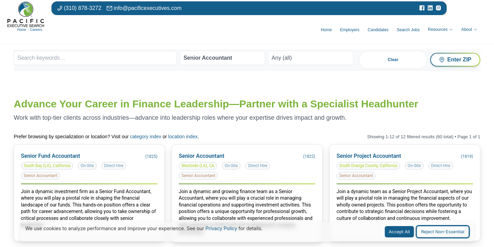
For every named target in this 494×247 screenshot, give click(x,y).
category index (145, 136)
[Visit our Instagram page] (438, 8)
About (469, 29)
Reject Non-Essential (442, 231)
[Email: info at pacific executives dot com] (144, 8)
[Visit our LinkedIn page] (430, 8)
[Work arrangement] (310, 58)
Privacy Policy (221, 228)
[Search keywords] (95, 58)
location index (183, 136)
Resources (440, 29)
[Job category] (222, 58)
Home (21, 30)
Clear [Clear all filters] (393, 59)
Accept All (399, 231)
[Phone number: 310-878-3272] (79, 8)
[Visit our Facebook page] (422, 8)
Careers (36, 30)
